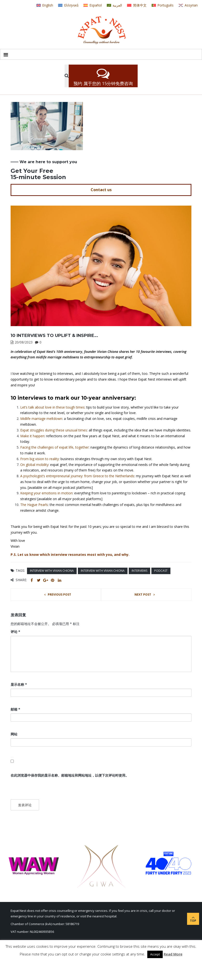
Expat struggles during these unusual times (53, 430)
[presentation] (44, 788)
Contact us (101, 189)
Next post (143, 594)
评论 (15, 631)
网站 (14, 734)
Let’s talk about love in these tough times (52, 407)
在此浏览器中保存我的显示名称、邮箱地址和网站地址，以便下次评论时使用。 (70, 775)
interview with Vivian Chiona (52, 571)
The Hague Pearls (34, 504)
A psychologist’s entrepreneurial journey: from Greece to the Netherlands (77, 476)
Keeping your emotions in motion (46, 493)
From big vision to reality (39, 459)
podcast (161, 571)
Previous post (59, 594)
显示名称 (19, 684)
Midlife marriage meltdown (41, 418)
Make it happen (32, 436)
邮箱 (15, 709)
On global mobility (34, 464)
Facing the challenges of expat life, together (54, 447)
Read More (173, 954)
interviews (139, 571)
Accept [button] (155, 954)
